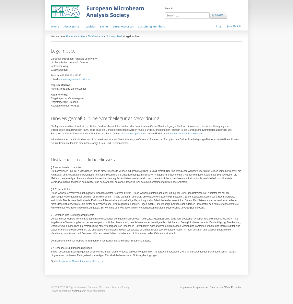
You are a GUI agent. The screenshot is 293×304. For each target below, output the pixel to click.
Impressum (186, 287)
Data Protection (233, 287)
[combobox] (187, 15)
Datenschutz (216, 287)
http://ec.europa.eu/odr (133, 133)
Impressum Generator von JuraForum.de (81, 261)
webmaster (78, 291)
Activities (80, 36)
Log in (220, 26)
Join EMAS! (234, 26)
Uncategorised (114, 36)
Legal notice (201, 287)
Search (169, 8)
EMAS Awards (95, 36)
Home (69, 36)
